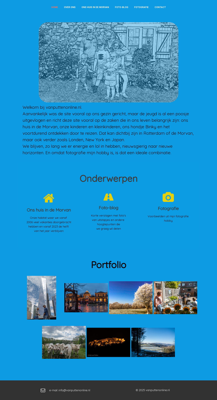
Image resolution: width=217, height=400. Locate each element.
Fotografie (141, 7)
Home (54, 7)
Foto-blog (121, 7)
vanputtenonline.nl (158, 390)
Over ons (69, 7)
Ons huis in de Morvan (95, 7)
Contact (160, 7)
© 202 (139, 390)
